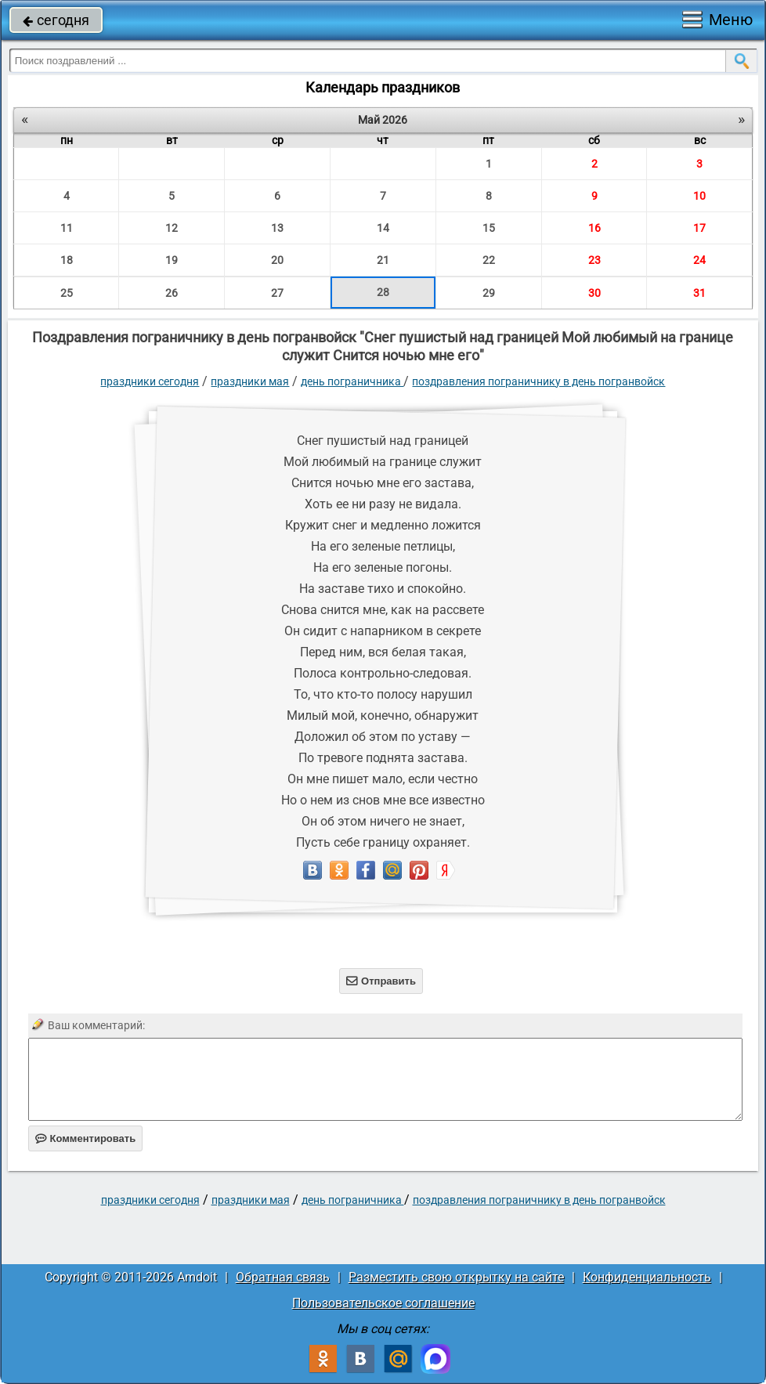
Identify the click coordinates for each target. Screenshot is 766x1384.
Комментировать (85, 1138)
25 (66, 293)
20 (277, 260)
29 (488, 293)
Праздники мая (250, 381)
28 (383, 292)
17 (699, 228)
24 (699, 260)
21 (383, 260)
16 (594, 228)
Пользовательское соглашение (383, 1302)
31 (699, 293)
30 (594, 293)
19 (171, 260)
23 (594, 260)
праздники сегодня (149, 381)
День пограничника (352, 381)
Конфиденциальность (647, 1277)
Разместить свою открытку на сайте (456, 1277)
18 (66, 260)
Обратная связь (283, 1277)
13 (277, 228)
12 (171, 228)
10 (699, 196)
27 (277, 293)
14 (383, 228)
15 (488, 228)
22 (488, 260)
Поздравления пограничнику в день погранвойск (538, 381)
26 (171, 293)
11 (66, 228)
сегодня (56, 20)
